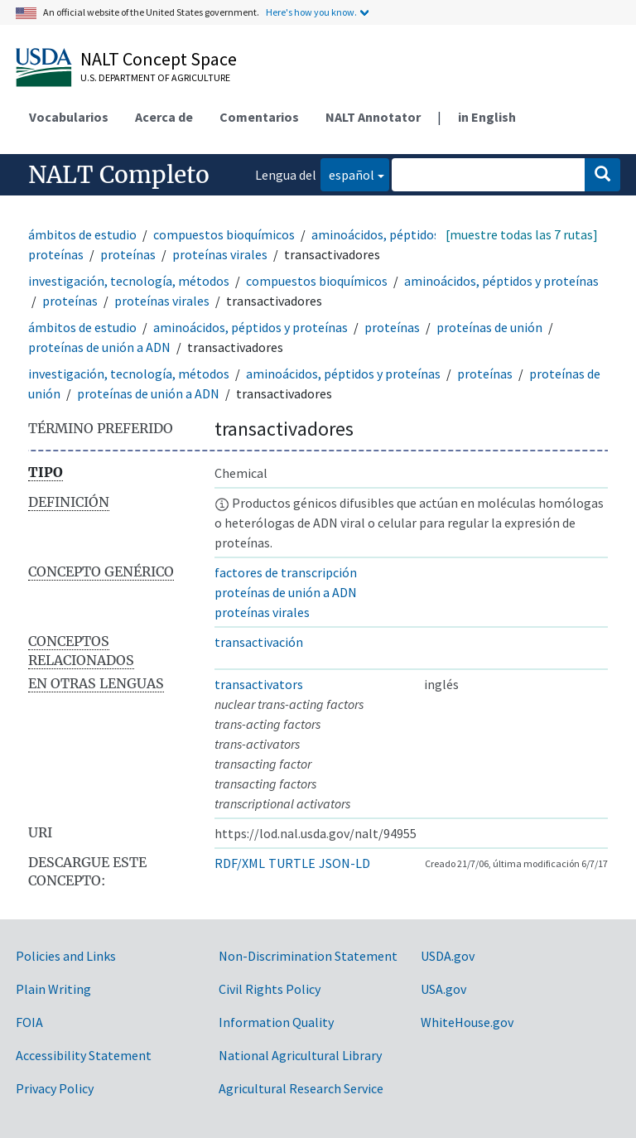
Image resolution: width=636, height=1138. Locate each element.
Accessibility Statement (84, 1055)
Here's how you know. (311, 12)
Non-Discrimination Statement (308, 956)
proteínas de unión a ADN (99, 347)
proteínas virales (219, 254)
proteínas (128, 254)
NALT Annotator (373, 116)
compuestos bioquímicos (224, 234)
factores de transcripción (285, 572)
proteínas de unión (489, 327)
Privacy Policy (55, 1088)
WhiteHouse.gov (467, 1022)
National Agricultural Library (300, 1055)
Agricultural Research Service (301, 1088)
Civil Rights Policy (269, 989)
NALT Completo (119, 175)
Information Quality (276, 1022)
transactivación (258, 642)
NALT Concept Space (158, 58)
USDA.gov (448, 956)
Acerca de (164, 116)
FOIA (29, 1022)
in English (487, 116)
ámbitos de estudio (82, 234)
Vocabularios (68, 116)
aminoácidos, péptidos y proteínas (501, 280)
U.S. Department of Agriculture (155, 77)
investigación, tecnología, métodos (128, 280)
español (347, 173)
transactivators (258, 684)
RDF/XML (239, 863)
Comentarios (259, 116)
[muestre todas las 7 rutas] (522, 234)
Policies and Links (66, 956)
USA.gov (443, 989)
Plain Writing (53, 989)
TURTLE (292, 863)
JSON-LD (344, 863)
